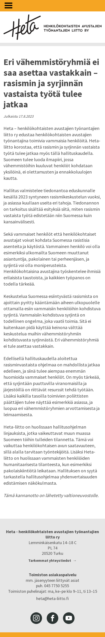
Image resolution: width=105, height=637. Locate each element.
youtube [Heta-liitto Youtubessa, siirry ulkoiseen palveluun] (69, 618)
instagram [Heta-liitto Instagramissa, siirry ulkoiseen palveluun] (36, 618)
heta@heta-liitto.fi (52, 598)
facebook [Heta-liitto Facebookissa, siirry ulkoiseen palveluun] (52, 618)
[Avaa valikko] (8, 5)
